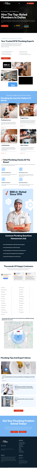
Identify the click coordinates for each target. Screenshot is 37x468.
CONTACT (20, 448)
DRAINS (20, 447)
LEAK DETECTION (21, 444)
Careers (20, 449)
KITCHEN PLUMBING (21, 442)
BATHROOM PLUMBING (22, 443)
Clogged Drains (24, 118)
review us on (6, 278)
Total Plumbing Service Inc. (7, 274)
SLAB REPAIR (20, 445)
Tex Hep (29, 273)
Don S (17, 273)
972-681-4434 (19, 333)
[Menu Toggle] (19, 3)
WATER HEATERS (21, 446)
